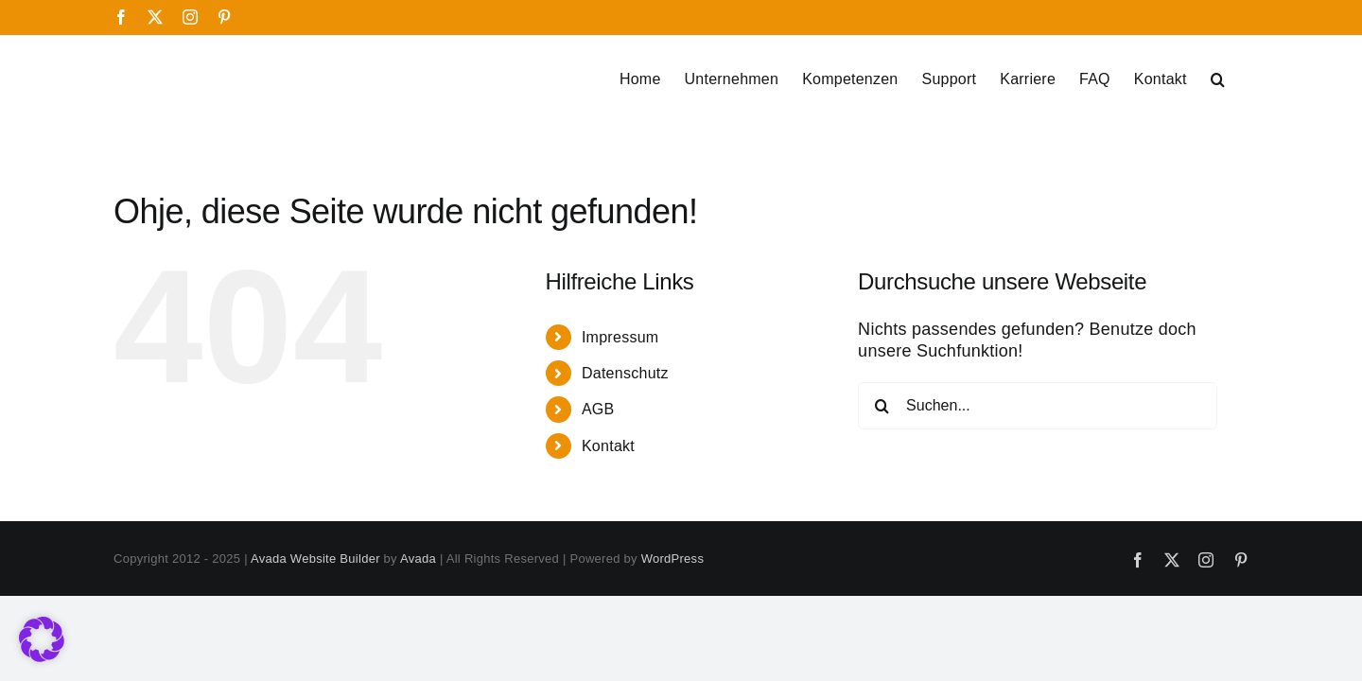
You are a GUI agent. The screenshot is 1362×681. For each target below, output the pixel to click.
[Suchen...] (1037, 405)
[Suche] (881, 405)
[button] (1241, 79)
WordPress (672, 558)
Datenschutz (625, 373)
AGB (598, 409)
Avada (418, 558)
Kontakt (608, 446)
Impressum (620, 337)
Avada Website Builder (315, 558)
